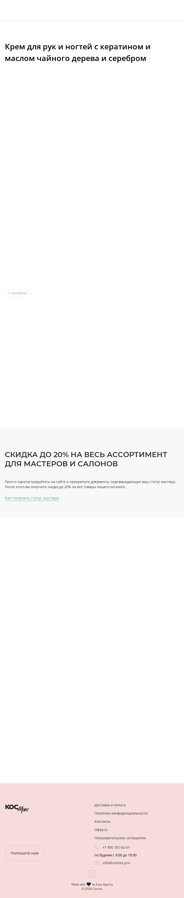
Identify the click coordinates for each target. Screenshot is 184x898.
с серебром (17, 293)
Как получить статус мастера (32, 498)
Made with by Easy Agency (92, 884)
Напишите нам (25, 853)
